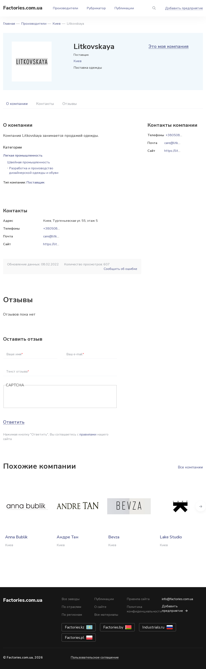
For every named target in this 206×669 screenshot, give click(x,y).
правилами (87, 434)
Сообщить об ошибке (120, 269)
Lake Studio (171, 537)
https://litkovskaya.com (60, 244)
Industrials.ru (153, 627)
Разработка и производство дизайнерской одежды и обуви (33, 170)
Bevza (113, 537)
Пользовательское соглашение (95, 657)
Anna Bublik (16, 537)
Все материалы (106, 614)
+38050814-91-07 (57, 228)
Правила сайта (138, 599)
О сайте (100, 607)
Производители (65, 8)
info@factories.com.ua (177, 599)
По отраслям (71, 607)
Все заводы (70, 599)
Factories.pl (74, 637)
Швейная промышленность (28, 162)
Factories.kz (74, 627)
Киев (57, 23)
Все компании (190, 467)
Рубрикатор (96, 8)
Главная (9, 23)
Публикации (124, 8)
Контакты (45, 103)
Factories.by (113, 627)
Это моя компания (168, 46)
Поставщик (35, 182)
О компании (17, 103)
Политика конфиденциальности (144, 609)
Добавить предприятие (184, 8)
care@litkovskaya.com (59, 236)
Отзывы (69, 103)
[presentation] (37, 397)
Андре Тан (67, 537)
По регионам (72, 614)
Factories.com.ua (22, 8)
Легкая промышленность (23, 155)
